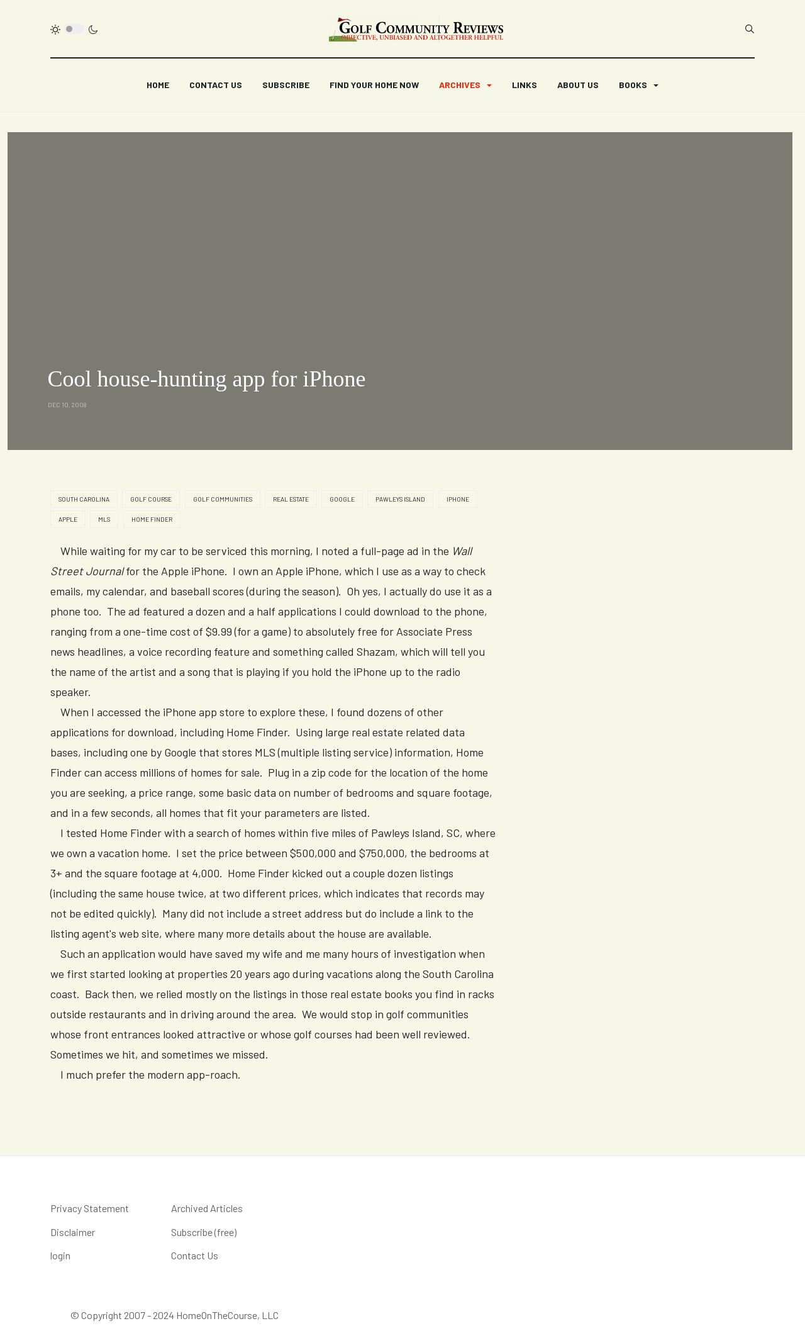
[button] (465, 85)
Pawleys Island (400, 499)
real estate (291, 499)
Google (342, 499)
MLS (104, 519)
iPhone (458, 499)
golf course (151, 499)
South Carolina (83, 499)
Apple (67, 519)
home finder (151, 519)
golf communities (222, 499)
